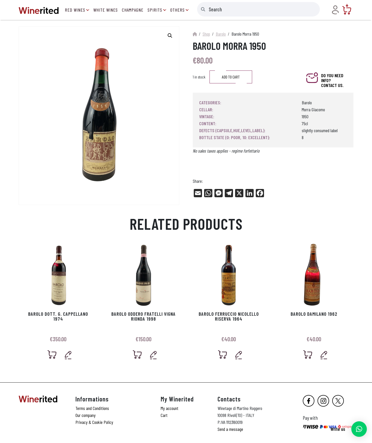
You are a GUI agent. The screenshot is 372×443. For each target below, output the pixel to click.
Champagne (132, 10)
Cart (164, 415)
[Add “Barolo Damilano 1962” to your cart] (308, 354)
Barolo (221, 34)
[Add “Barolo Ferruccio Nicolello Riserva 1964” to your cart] (222, 354)
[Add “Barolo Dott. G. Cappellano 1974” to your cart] (52, 354)
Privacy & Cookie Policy (94, 422)
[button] (359, 429)
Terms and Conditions (92, 408)
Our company (85, 415)
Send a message (230, 429)
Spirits (155, 10)
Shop (206, 34)
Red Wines (75, 10)
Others (177, 10)
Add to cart (231, 76)
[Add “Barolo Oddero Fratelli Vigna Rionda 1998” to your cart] (137, 354)
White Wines (105, 10)
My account (169, 408)
